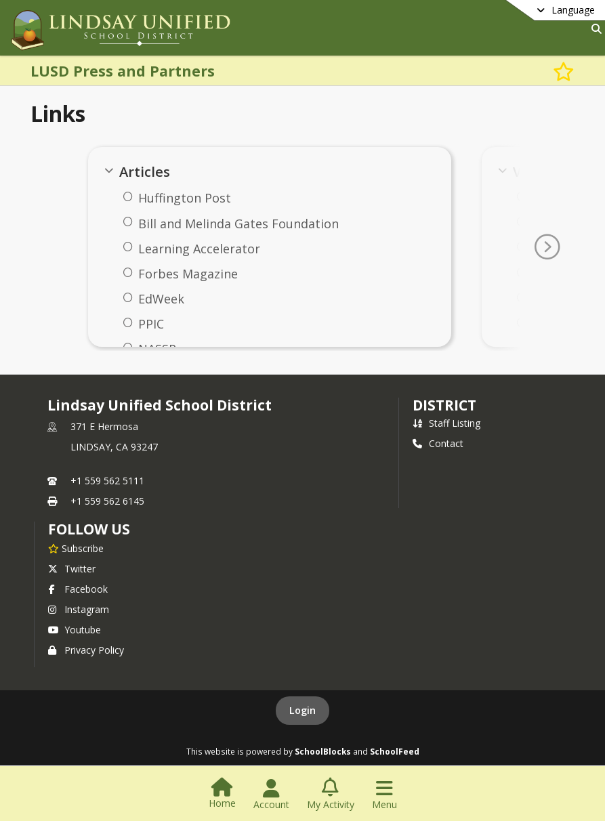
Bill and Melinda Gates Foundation (238, 223)
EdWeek (161, 299)
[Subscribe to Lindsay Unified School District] (76, 548)
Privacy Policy (86, 650)
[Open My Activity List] (330, 795)
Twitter (72, 568)
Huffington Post (184, 198)
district (444, 405)
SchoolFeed (394, 751)
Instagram (78, 609)
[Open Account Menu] (271, 795)
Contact (438, 443)
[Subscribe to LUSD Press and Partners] (564, 71)
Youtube (74, 629)
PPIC (151, 324)
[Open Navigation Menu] (384, 795)
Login (302, 710)
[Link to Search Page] (594, 28)
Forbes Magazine (188, 274)
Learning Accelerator (199, 248)
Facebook (78, 589)
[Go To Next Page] (547, 247)
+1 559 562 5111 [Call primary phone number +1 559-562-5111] (107, 480)
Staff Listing (446, 423)
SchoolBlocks (323, 751)
